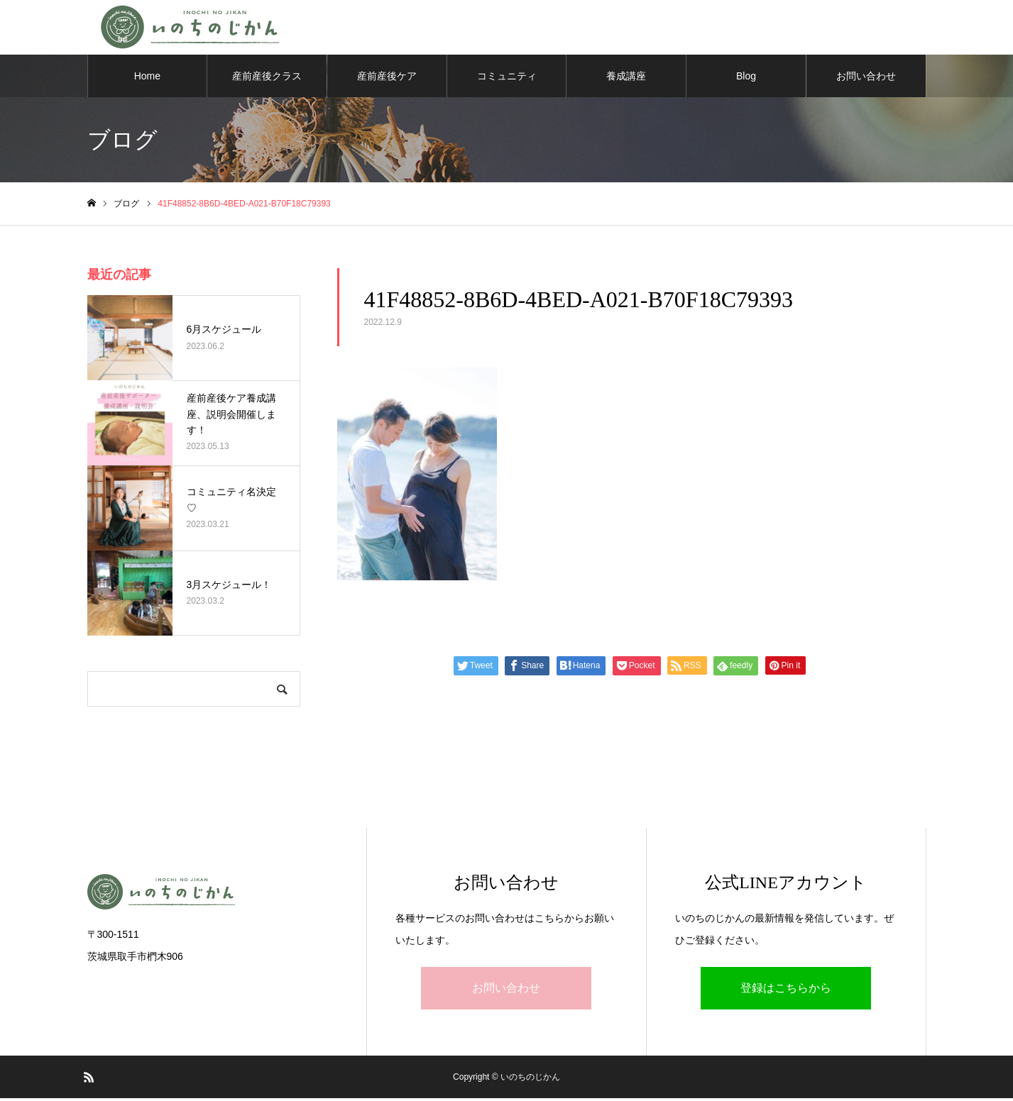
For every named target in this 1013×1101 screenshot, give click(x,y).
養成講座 (626, 78)
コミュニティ (507, 78)
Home (147, 78)
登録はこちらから (785, 991)
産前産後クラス (267, 78)
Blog (746, 78)
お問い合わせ (866, 78)
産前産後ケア (387, 78)
